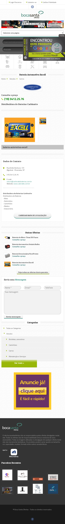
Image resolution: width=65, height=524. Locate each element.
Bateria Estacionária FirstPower (25, 254)
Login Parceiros (15, 2)
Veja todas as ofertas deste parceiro (33, 272)
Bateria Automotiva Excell (23, 262)
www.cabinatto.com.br (22, 183)
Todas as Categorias (13, 328)
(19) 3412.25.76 (14, 99)
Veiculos (13, 79)
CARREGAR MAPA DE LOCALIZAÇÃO (32, 215)
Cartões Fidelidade (49, 2)
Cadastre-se (31, 2)
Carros (21, 79)
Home (3, 79)
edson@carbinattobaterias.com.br (19, 181)
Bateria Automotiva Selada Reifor (26, 244)
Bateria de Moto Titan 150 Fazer (25, 237)
